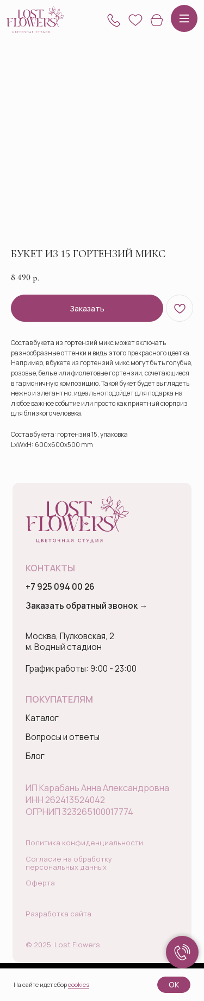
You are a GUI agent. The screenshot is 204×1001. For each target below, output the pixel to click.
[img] (36, 20)
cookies (78, 984)
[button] (113, 20)
